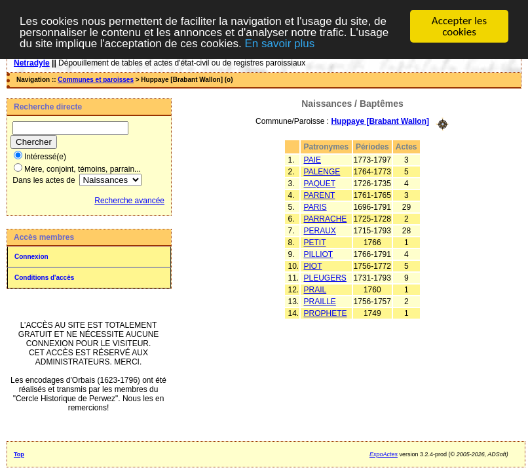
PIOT (313, 265)
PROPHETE (325, 312)
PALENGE (322, 171)
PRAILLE (320, 300)
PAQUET (319, 182)
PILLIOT (318, 253)
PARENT (319, 194)
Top (19, 454)
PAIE (312, 159)
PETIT (315, 241)
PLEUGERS (325, 277)
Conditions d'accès (44, 277)
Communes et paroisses (96, 79)
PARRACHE (325, 218)
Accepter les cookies (459, 26)
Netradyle (32, 63)
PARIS (315, 206)
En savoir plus (279, 43)
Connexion (31, 256)
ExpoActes (383, 454)
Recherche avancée (129, 200)
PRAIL (315, 289)
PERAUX (320, 230)
